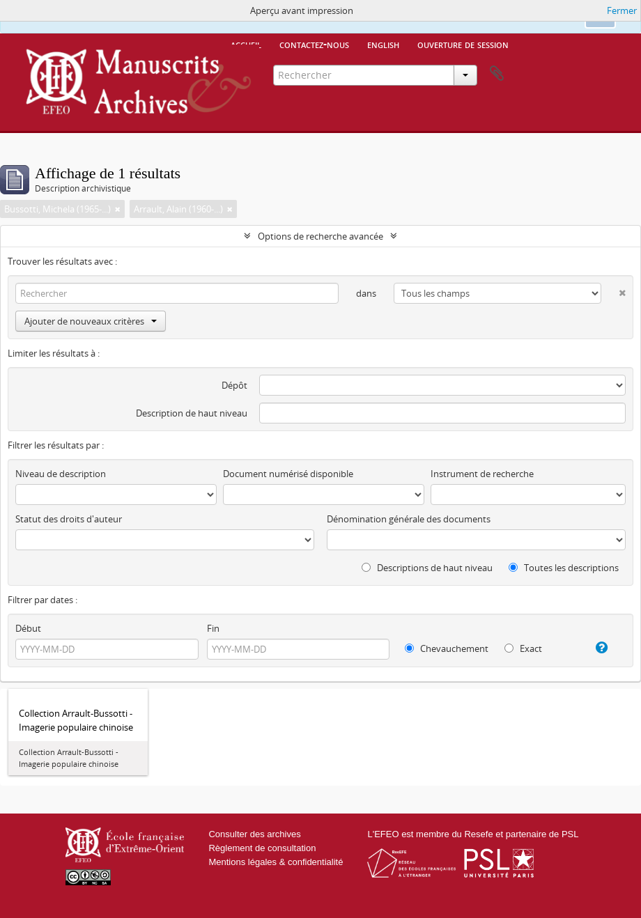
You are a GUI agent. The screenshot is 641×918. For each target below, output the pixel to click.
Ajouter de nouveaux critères (90, 321)
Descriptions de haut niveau (427, 567)
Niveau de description (60, 473)
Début (28, 628)
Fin (213, 628)
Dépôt (234, 385)
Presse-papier (496, 73)
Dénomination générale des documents (409, 519)
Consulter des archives (254, 834)
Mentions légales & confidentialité (275, 862)
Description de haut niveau (191, 413)
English (383, 44)
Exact (523, 648)
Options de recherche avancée (320, 236)
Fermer (622, 10)
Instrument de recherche (482, 473)
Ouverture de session (463, 44)
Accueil (246, 44)
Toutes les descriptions (564, 567)
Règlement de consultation (262, 848)
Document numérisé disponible (288, 473)
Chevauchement (446, 648)
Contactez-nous (314, 44)
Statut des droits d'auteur (68, 519)
